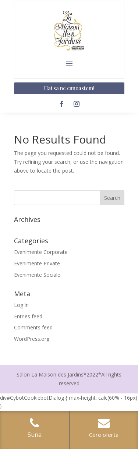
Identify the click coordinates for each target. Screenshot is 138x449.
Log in (21, 304)
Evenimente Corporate (41, 251)
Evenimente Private (37, 263)
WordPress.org (31, 338)
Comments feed (33, 327)
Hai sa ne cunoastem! (69, 88)
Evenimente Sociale (37, 274)
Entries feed (28, 316)
